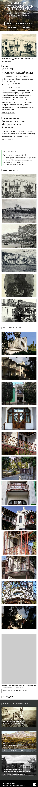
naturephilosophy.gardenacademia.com (14, 774)
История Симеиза (23, 24)
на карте (8, 61)
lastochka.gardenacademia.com (12, 726)
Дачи (8, 24)
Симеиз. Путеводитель (19, 4)
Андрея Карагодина (19, 15)
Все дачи (8, 697)
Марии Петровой (21, 13)
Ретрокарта (13, 27)
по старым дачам (19, 8)
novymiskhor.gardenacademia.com (13, 750)
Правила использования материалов (13, 785)
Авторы (26, 27)
